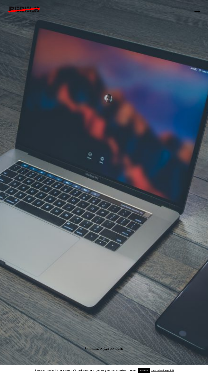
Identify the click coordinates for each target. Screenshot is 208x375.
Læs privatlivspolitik (162, 370)
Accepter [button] (144, 370)
